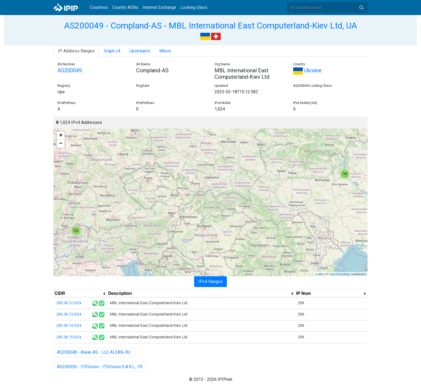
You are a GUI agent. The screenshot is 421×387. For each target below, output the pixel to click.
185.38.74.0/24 (68, 325)
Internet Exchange (159, 7)
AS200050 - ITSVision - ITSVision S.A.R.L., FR (100, 366)
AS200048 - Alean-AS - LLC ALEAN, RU (93, 352)
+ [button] (61, 136)
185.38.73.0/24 (68, 314)
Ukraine (307, 70)
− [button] (61, 144)
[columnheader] (80, 294)
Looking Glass (193, 7)
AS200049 (69, 70)
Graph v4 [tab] (112, 50)
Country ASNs (125, 7)
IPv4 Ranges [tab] (210, 281)
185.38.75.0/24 (68, 337)
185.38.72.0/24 (68, 303)
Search (361, 7)
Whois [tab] (165, 50)
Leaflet (319, 274)
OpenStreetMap (339, 274)
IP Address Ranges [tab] (76, 50)
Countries (99, 7)
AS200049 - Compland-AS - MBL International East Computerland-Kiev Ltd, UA (210, 25)
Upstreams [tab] (139, 50)
